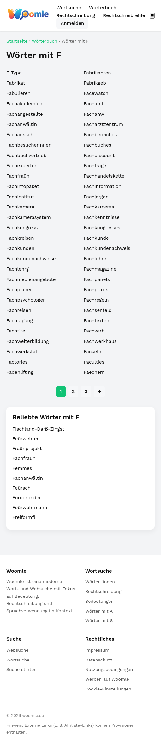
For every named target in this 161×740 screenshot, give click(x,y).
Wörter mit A (99, 611)
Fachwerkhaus (100, 341)
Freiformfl (23, 517)
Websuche (17, 650)
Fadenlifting (19, 372)
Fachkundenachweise (31, 258)
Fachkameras (99, 207)
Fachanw (94, 114)
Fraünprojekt (27, 448)
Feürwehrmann (29, 507)
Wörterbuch (102, 7)
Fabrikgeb (95, 83)
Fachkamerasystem (28, 217)
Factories (16, 362)
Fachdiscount (99, 155)
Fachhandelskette (104, 176)
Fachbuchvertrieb (26, 155)
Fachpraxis (96, 289)
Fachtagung (19, 321)
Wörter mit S (99, 620)
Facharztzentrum (103, 124)
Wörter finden (100, 581)
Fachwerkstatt (22, 352)
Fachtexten (96, 321)
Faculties (94, 362)
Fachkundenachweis (107, 248)
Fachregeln (96, 300)
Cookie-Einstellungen (108, 688)
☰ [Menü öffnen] (152, 15)
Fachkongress (22, 228)
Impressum (97, 650)
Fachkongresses (102, 228)
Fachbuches (97, 145)
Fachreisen (18, 310)
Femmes (22, 468)
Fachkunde (96, 238)
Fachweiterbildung (27, 341)
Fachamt (94, 104)
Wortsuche (68, 7)
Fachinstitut (20, 197)
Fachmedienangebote (31, 279)
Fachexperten (22, 165)
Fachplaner (19, 289)
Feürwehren (25, 439)
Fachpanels (97, 279)
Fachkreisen (20, 238)
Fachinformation (103, 186)
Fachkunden (20, 248)
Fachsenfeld (98, 310)
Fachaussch (19, 135)
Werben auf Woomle (107, 679)
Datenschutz (98, 659)
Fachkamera (20, 207)
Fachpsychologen (26, 300)
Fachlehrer (96, 258)
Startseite (16, 41)
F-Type (13, 73)
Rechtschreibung (75, 15)
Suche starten (21, 669)
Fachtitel (16, 331)
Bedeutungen (99, 601)
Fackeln (92, 352)
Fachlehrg (17, 269)
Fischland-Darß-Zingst (38, 429)
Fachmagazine (100, 269)
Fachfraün (17, 176)
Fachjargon (96, 197)
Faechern (94, 372)
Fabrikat (15, 83)
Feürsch (21, 488)
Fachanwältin (21, 124)
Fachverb (94, 331)
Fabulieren (18, 93)
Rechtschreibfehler (125, 15)
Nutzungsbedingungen (109, 669)
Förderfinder (26, 498)
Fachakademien (24, 104)
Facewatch (96, 93)
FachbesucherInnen (28, 145)
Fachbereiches (100, 135)
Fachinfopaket (22, 186)
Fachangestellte (24, 114)
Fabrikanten (97, 73)
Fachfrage (95, 165)
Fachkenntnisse (102, 217)
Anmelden (72, 23)
